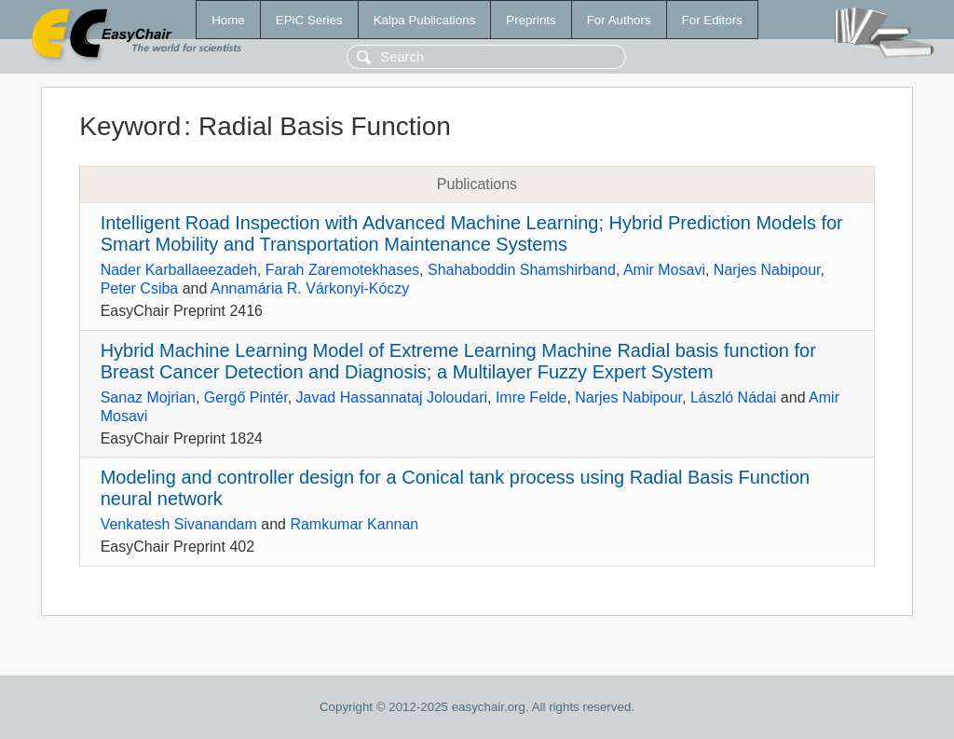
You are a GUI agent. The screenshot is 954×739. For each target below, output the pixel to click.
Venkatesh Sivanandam (179, 524)
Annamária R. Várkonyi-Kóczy (310, 288)
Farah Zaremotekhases (342, 270)
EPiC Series (309, 20)
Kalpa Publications (425, 20)
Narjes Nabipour (767, 270)
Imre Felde (531, 397)
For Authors (619, 20)
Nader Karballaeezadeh (179, 270)
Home (228, 20)
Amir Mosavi (664, 270)
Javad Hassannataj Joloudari (391, 397)
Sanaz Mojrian (148, 397)
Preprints (530, 20)
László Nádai (733, 397)
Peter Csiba (140, 288)
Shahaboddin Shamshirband (522, 270)
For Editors (712, 20)
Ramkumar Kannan (354, 524)
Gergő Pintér (246, 397)
